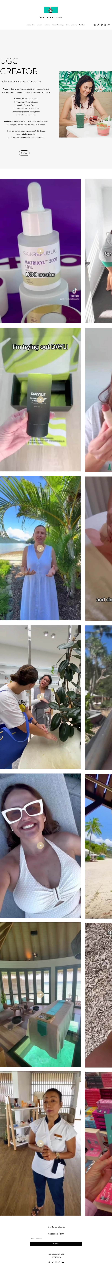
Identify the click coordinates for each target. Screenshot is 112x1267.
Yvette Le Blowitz (56, 1227)
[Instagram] (95, 25)
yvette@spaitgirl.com (56, 1254)
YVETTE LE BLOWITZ (51, 17)
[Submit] (56, 1244)
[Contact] (24, 153)
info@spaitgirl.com (29, 134)
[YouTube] (108, 25)
